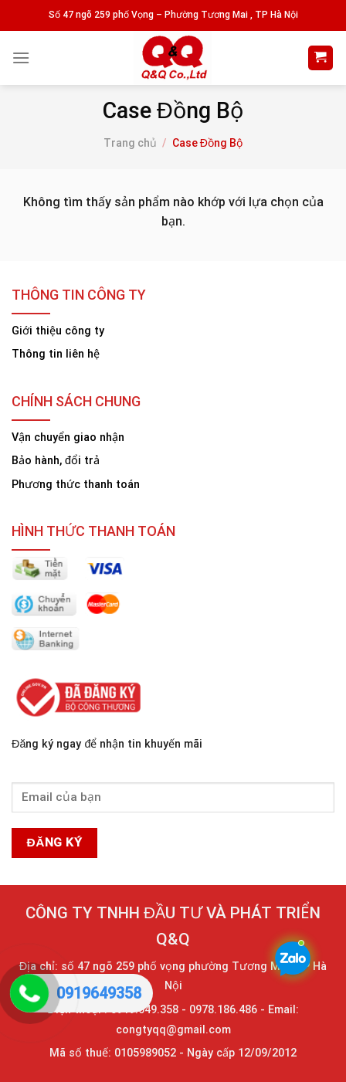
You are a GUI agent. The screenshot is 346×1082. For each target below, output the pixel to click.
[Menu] (21, 57)
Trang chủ (130, 143)
